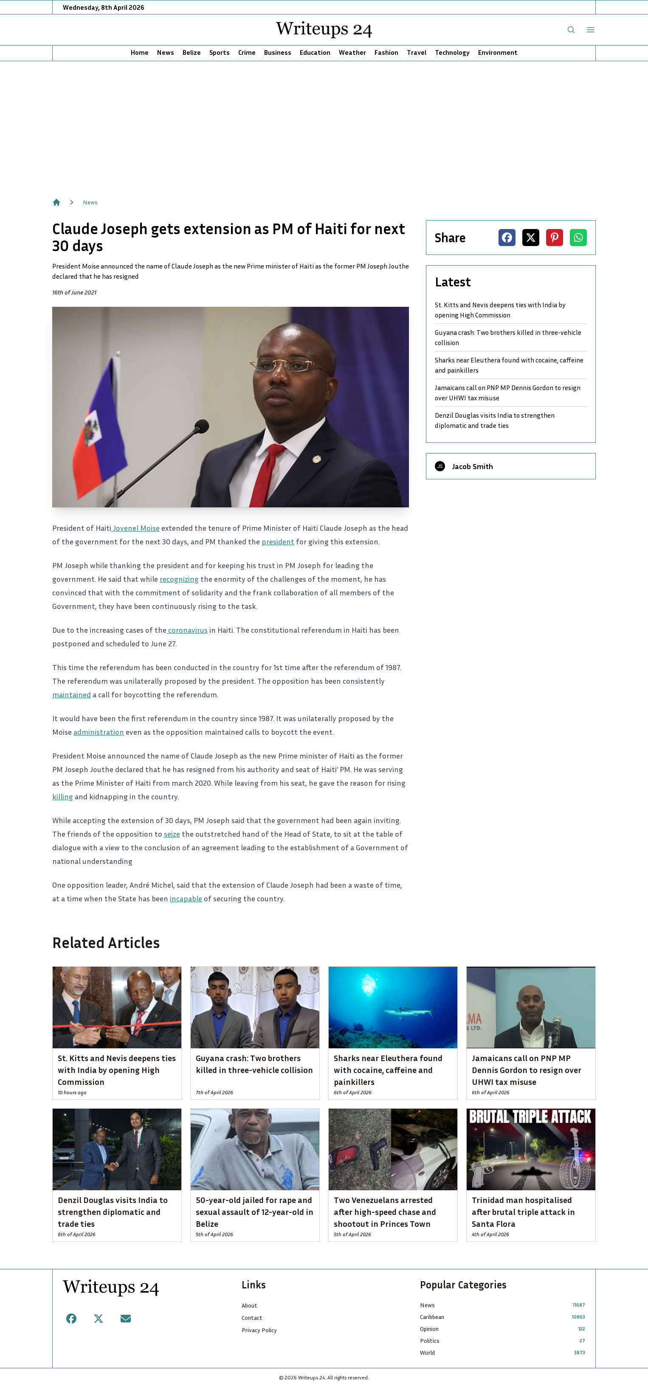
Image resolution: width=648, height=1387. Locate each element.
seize (172, 833)
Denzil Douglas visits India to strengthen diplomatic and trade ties (495, 420)
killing (62, 796)
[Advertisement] (324, 124)
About (249, 1305)
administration (98, 731)
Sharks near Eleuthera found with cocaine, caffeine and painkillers (509, 365)
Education (315, 52)
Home (140, 52)
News (165, 52)
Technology (452, 52)
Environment (498, 52)
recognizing (179, 578)
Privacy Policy (259, 1329)
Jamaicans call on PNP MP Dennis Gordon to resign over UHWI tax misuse (507, 392)
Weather (352, 52)
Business (277, 52)
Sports (219, 52)
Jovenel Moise (135, 527)
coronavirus (187, 629)
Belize (192, 52)
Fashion (386, 52)
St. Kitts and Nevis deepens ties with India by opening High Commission (500, 309)
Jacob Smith (472, 466)
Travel (416, 52)
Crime (247, 52)
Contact (252, 1317)
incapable (186, 898)
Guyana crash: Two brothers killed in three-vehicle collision (508, 337)
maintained (71, 694)
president (278, 541)
